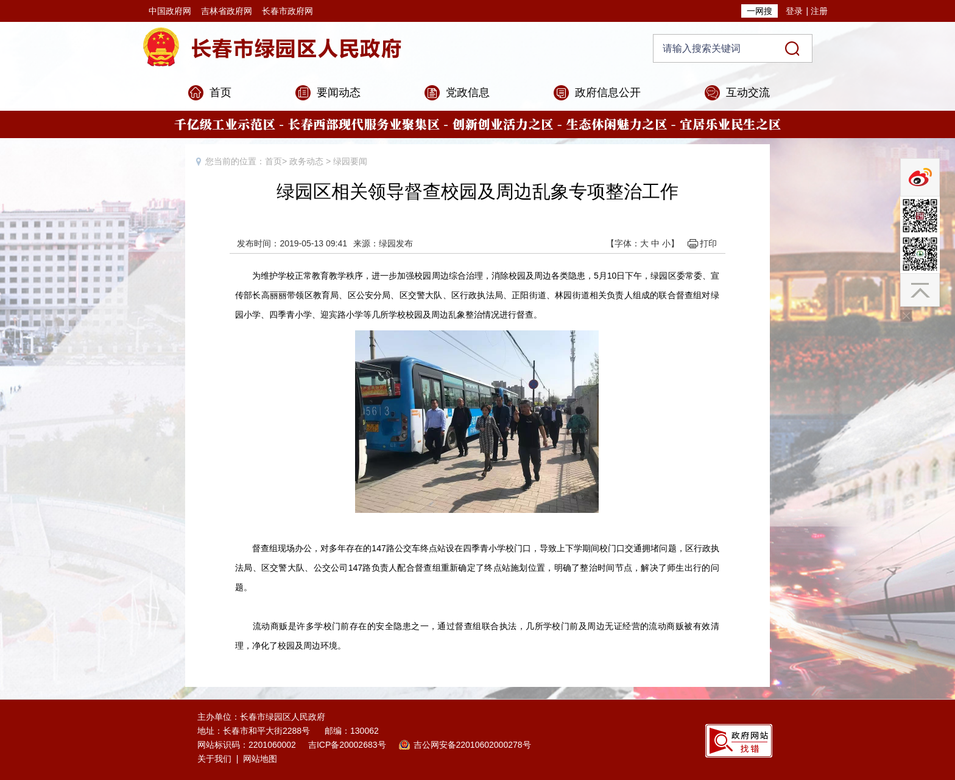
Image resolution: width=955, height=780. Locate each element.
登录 (794, 11)
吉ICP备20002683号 (347, 745)
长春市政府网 (287, 11)
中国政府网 (170, 11)
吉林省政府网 (226, 11)
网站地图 (260, 759)
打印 (708, 243)
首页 (220, 92)
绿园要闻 (350, 161)
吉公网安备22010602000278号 (472, 745)
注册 (819, 11)
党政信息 (468, 92)
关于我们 (214, 759)
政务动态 (306, 161)
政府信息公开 (608, 92)
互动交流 (748, 92)
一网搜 (759, 11)
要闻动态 (339, 92)
